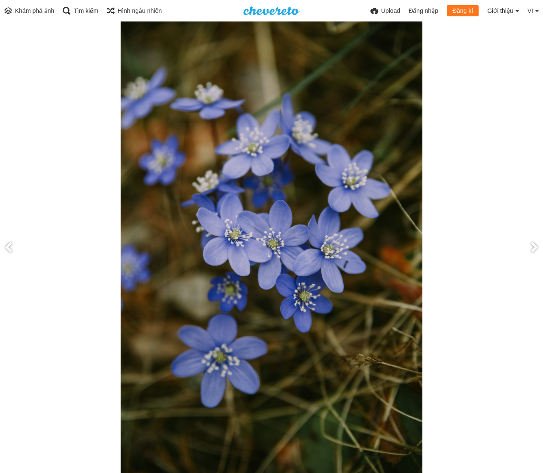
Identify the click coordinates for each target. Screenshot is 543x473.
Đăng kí (462, 10)
